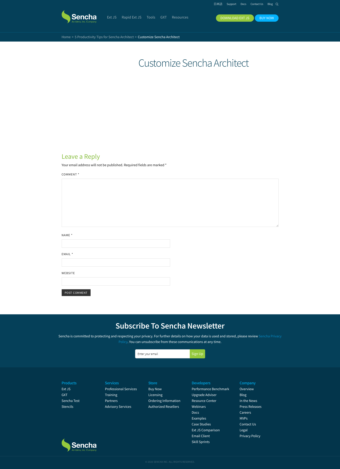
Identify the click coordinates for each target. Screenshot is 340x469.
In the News (248, 401)
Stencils (67, 406)
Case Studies (201, 424)
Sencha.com (85, 14)
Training (111, 395)
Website (68, 273)
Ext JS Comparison (206, 430)
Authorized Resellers (163, 406)
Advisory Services (118, 406)
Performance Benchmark (210, 389)
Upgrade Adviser (204, 395)
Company (248, 382)
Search (277, 4)
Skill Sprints (201, 442)
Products (69, 382)
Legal (244, 430)
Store (152, 382)
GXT (65, 395)
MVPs (244, 418)
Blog (243, 395)
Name (67, 235)
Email (67, 254)
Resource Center (204, 401)
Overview (247, 389)
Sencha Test (71, 401)
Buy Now (155, 389)
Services (112, 382)
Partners (111, 401)
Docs (195, 412)
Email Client (201, 436)
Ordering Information (164, 401)
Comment (71, 174)
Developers (201, 382)
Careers (245, 412)
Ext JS (66, 389)
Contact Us (248, 424)
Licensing (155, 395)
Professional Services (121, 389)
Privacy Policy (250, 436)
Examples (199, 418)
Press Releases (251, 406)
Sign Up (197, 354)
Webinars (199, 406)
